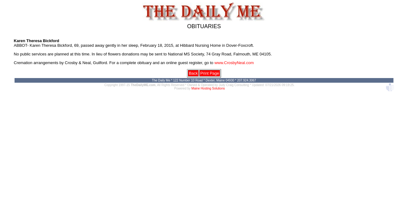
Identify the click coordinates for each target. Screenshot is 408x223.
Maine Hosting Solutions (208, 88)
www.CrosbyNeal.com (234, 62)
